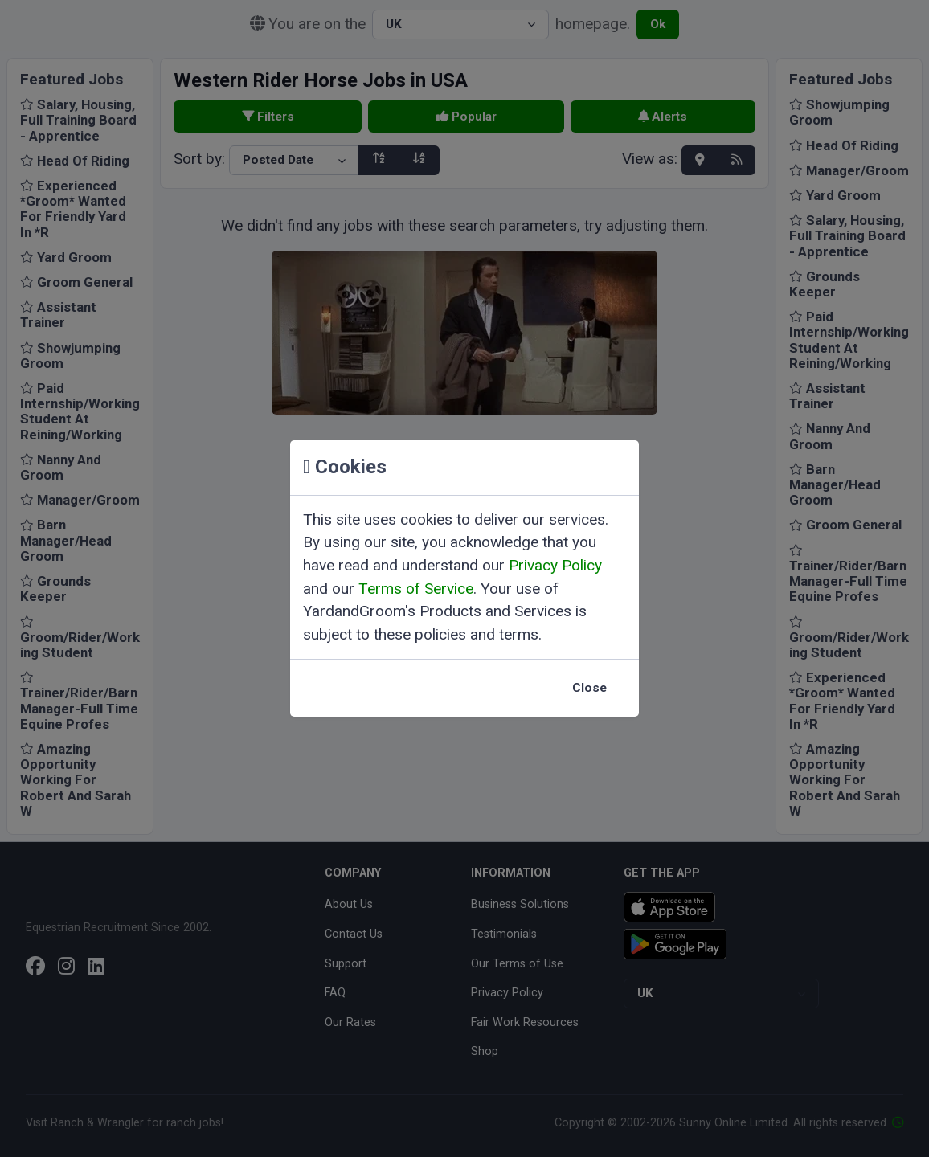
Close (589, 688)
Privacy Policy (555, 565)
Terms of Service (415, 588)
